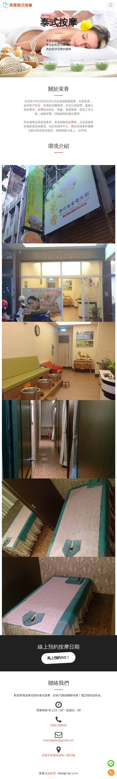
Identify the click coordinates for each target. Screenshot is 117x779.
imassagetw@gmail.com (58, 740)
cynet (74, 773)
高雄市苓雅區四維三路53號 (59, 755)
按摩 (40, 109)
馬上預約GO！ (58, 658)
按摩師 (72, 122)
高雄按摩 (50, 773)
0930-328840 (58, 725)
